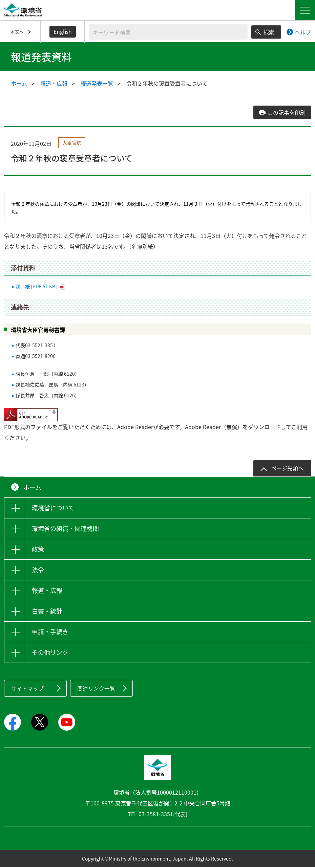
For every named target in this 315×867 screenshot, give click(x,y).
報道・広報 (53, 83)
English (63, 31)
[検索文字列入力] (168, 32)
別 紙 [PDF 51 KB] (36, 286)
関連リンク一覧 (96, 688)
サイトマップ (27, 688)
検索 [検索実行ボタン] (269, 32)
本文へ (17, 31)
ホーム (19, 83)
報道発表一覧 (97, 83)
